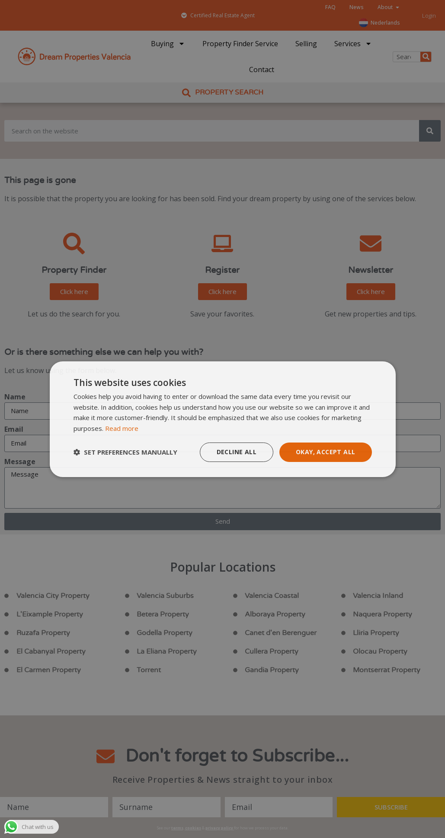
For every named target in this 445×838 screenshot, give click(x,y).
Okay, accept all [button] (325, 452)
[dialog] (223, 419)
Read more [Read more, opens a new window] (121, 428)
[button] (125, 452)
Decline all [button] (236, 452)
